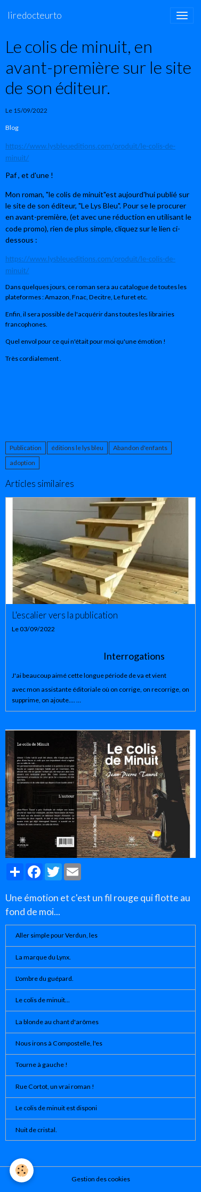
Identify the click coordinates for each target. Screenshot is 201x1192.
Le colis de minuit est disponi (56, 1108)
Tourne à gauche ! (41, 1065)
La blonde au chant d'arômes (57, 1022)
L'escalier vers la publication (65, 615)
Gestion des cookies (100, 1179)
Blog (12, 127)
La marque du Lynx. (43, 957)
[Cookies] (22, 1170)
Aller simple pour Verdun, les (56, 935)
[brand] (34, 15)
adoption (22, 463)
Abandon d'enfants (140, 448)
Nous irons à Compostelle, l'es (58, 1043)
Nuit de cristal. (36, 1130)
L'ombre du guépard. (44, 978)
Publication (26, 448)
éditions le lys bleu (77, 448)
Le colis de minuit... (42, 1000)
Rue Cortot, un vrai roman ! (54, 1086)
